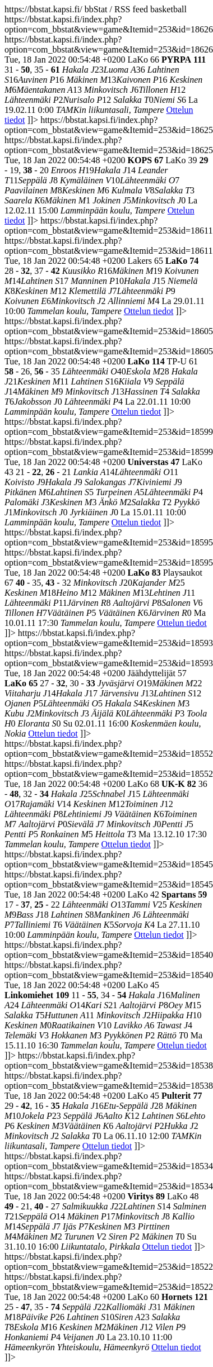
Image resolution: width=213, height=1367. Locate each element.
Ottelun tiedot (148, 311)
